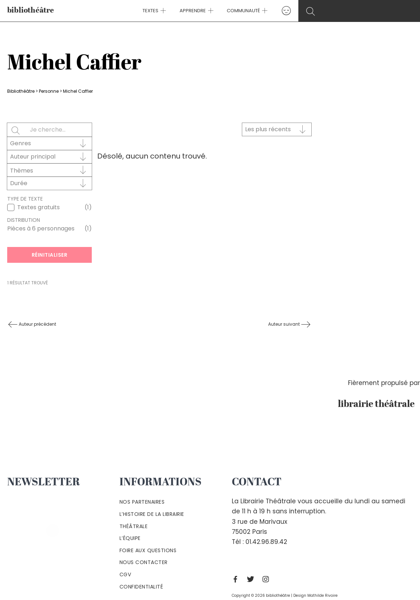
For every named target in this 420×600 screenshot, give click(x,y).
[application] (166, 11)
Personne (49, 91)
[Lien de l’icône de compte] (281, 10)
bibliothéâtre (30, 10)
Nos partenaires (142, 501)
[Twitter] (252, 579)
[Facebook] (237, 579)
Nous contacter (143, 562)
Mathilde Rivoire (322, 595)
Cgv (125, 574)
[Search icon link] (360, 11)
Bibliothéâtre (21, 91)
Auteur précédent (37, 324)
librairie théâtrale (379, 404)
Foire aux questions (148, 550)
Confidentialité (141, 586)
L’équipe (130, 538)
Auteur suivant (284, 324)
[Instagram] (267, 579)
